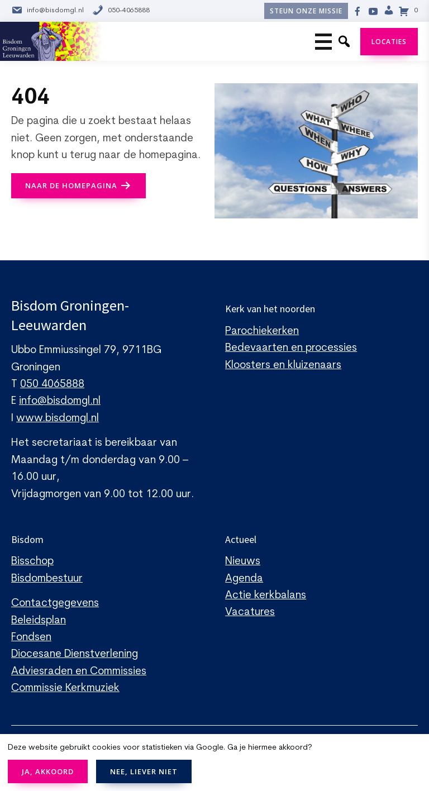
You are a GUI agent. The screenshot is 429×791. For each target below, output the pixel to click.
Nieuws (242, 561)
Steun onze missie (306, 11)
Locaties (389, 41)
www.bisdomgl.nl (57, 418)
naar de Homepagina (71, 185)
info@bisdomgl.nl (47, 11)
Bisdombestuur (47, 579)
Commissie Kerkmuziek (65, 688)
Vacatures (250, 612)
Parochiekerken (262, 331)
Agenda (244, 579)
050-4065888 (121, 11)
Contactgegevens (55, 603)
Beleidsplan (38, 621)
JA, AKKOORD (48, 771)
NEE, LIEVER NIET (144, 771)
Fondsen (31, 637)
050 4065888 (52, 384)
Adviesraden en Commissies (78, 671)
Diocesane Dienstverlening (74, 654)
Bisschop (32, 561)
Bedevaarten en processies (291, 348)
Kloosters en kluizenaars (283, 365)
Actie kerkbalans (265, 595)
